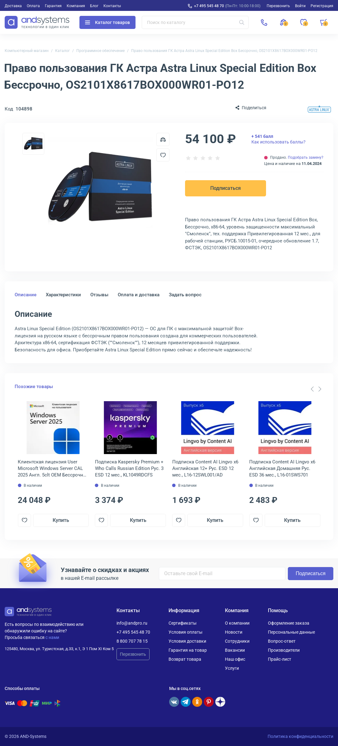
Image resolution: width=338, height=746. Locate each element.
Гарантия (53, 6)
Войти (300, 6)
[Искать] (241, 22)
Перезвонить (133, 654)
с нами (52, 637)
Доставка (13, 6)
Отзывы (99, 295)
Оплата (33, 6)
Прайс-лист (279, 659)
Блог (94, 6)
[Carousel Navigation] (315, 389)
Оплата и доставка (138, 295)
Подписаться (225, 188)
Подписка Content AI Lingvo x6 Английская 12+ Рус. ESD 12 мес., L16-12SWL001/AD (205, 468)
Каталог (62, 51)
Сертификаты (183, 623)
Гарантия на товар (188, 650)
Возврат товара (185, 659)
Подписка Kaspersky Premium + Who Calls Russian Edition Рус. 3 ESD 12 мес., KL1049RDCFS (129, 468)
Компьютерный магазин (27, 51)
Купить (61, 520)
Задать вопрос (185, 295)
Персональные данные (291, 632)
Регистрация (322, 6)
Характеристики (63, 295)
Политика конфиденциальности (300, 736)
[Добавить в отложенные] (162, 155)
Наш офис (235, 659)
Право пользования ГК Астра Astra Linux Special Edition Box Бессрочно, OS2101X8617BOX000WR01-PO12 (224, 51)
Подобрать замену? (305, 157)
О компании (237, 623)
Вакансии (235, 650)
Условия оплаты (185, 632)
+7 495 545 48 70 (209, 6)
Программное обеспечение (100, 51)
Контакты (112, 6)
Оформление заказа (288, 623)
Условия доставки (187, 641)
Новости (233, 632)
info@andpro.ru (132, 623)
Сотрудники (237, 641)
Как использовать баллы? (278, 139)
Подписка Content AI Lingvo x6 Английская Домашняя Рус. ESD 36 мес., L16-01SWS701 (282, 468)
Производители (284, 650)
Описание (25, 295)
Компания (76, 6)
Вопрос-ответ (282, 641)
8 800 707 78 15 (132, 641)
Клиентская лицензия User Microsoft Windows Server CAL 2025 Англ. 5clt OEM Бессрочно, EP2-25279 (52, 468)
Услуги (232, 668)
